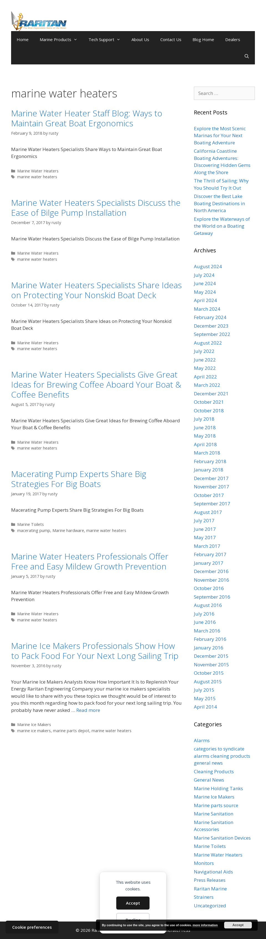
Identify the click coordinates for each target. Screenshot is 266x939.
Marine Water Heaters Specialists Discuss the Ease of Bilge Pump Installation (96, 207)
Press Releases (210, 880)
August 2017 (208, 512)
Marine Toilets (30, 524)
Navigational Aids (213, 871)
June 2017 (205, 529)
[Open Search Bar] (247, 56)
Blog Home (203, 39)
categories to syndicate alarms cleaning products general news (222, 755)
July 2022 (204, 351)
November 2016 (211, 580)
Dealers (232, 39)
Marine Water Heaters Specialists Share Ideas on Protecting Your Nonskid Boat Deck (96, 290)
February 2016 (210, 639)
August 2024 (208, 266)
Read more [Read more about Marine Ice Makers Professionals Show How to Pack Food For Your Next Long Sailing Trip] (88, 710)
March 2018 (207, 453)
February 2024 (210, 317)
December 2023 (211, 326)
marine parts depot (71, 730)
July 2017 (204, 520)
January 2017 (208, 563)
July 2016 (204, 614)
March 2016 (207, 630)
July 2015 (204, 690)
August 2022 (208, 343)
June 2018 (205, 427)
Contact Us (170, 39)
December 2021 (211, 393)
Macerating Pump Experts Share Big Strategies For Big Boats (78, 478)
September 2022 (212, 334)
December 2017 (211, 478)
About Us (140, 39)
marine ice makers (34, 730)
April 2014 (205, 707)
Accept (133, 903)
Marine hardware (68, 530)
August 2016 (208, 605)
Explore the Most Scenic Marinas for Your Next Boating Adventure (220, 135)
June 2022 (205, 359)
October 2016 (209, 588)
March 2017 (207, 546)
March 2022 (207, 385)
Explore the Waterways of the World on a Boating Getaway (222, 226)
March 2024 (207, 309)
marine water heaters (37, 176)
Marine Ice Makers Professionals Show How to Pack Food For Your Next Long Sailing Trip (94, 650)
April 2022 (205, 376)
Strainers (204, 897)
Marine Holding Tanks (218, 788)
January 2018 (208, 469)
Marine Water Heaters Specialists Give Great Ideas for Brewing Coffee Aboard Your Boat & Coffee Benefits (96, 384)
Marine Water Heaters (38, 171)
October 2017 (209, 495)
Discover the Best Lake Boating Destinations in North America (219, 203)
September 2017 (212, 503)
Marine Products (61, 39)
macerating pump (33, 530)
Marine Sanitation (213, 813)
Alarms (202, 740)
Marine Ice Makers (34, 724)
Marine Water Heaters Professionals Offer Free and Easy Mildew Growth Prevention (89, 561)
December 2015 (211, 656)
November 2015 (211, 664)
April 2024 (205, 300)
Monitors (204, 863)
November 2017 (211, 486)
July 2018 (204, 419)
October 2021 (209, 402)
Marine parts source (216, 805)
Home (23, 39)
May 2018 (205, 436)
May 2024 (205, 292)
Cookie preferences (32, 927)
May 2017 (205, 537)
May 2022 (205, 368)
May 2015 (205, 698)
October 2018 (209, 410)
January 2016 (208, 647)
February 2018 (210, 461)
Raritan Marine (210, 888)
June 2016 (205, 622)
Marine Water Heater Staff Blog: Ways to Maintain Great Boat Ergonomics (86, 118)
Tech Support (107, 39)
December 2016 (211, 571)
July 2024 (204, 275)
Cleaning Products (214, 771)
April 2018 (205, 444)
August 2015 (208, 681)
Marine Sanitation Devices (222, 838)
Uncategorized (210, 905)
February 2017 (210, 554)
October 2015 (209, 673)
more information (204, 925)
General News (209, 780)
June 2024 (205, 283)
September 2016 (212, 597)
